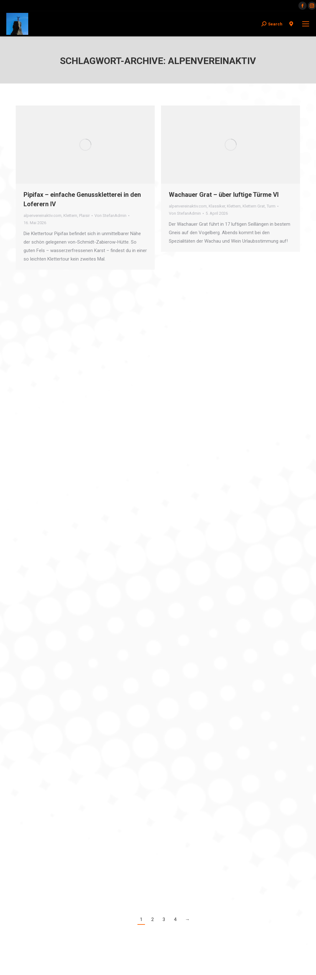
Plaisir (84, 215)
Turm (271, 206)
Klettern (70, 215)
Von (110, 215)
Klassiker (217, 206)
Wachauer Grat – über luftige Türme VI (224, 194)
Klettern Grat (254, 206)
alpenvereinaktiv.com (43, 215)
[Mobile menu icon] (306, 24)
